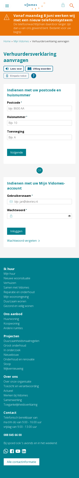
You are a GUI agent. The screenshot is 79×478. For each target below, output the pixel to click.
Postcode (21, 102)
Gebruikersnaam (26, 195)
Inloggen (16, 231)
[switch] (69, 215)
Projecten (11, 336)
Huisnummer (24, 117)
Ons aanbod (13, 314)
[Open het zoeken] (71, 5)
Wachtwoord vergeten (22, 241)
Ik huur (9, 269)
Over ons (11, 376)
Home (7, 41)
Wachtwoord (23, 210)
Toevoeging (15, 131)
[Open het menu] (7, 5)
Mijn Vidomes (21, 41)
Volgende (16, 152)
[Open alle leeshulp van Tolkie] (33, 75)
